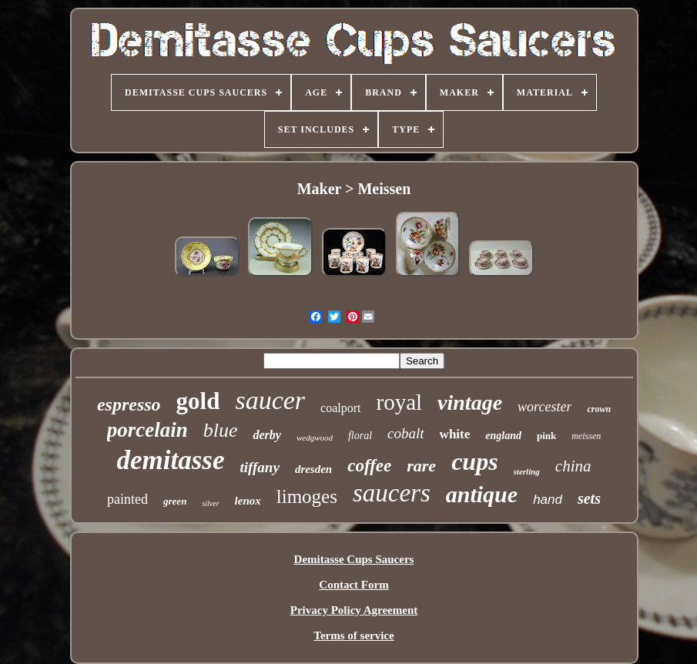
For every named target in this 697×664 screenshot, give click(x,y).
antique (482, 494)
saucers (392, 493)
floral (360, 435)
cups (474, 461)
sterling (527, 471)
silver (210, 503)
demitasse (171, 460)
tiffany (260, 467)
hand (547, 499)
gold (198, 400)
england (503, 435)
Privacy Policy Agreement (354, 610)
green (174, 501)
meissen (586, 436)
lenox (248, 501)
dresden (313, 469)
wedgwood (315, 437)
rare (421, 465)
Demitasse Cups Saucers (354, 559)
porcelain (147, 429)
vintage (469, 402)
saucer (270, 400)
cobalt (405, 433)
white (455, 434)
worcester (544, 406)
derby (266, 434)
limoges (306, 496)
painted (127, 499)
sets (589, 498)
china (573, 466)
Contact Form (353, 584)
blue (220, 430)
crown (599, 409)
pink (546, 435)
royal (400, 402)
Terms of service (353, 635)
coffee (369, 465)
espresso (129, 404)
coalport (340, 407)
